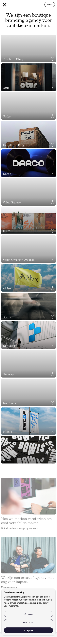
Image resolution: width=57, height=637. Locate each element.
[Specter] (28, 306)
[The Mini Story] (28, 48)
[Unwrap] (28, 364)
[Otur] (28, 77)
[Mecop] (28, 421)
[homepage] (4, 4)
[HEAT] (28, 220)
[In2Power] (28, 392)
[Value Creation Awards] (28, 249)
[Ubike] (28, 106)
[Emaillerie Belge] (28, 134)
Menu (49, 4)
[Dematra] (28, 335)
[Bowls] (28, 449)
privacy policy (41, 603)
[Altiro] (28, 278)
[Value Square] (28, 192)
